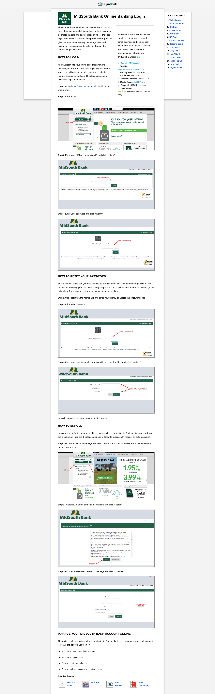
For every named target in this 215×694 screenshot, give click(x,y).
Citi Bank (173, 27)
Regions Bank (176, 44)
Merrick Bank (177, 61)
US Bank (173, 37)
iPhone (142, 82)
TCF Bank (174, 47)
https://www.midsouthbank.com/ (131, 69)
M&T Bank (175, 54)
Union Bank (176, 57)
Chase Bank (175, 30)
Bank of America (177, 23)
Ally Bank (175, 64)
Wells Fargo (175, 20)
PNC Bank (174, 34)
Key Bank (175, 51)
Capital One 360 (176, 40)
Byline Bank (176, 68)
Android (134, 82)
